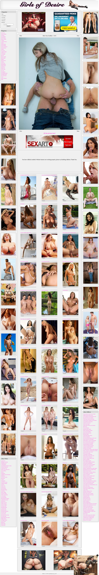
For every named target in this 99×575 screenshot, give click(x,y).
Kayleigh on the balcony (25, 175)
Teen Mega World (4, 73)
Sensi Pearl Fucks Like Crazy (68, 434)
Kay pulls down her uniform (88, 417)
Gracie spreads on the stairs (88, 473)
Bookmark (3, 22)
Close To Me (3, 513)
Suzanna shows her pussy (87, 456)
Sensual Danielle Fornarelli (88, 444)
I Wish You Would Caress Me (88, 445)
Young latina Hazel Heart (87, 435)
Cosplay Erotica (4, 41)
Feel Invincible (3, 497)
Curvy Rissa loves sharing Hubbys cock (90, 484)
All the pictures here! (49, 133)
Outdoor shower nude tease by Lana (89, 504)
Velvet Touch (3, 521)
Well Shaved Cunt (66, 491)
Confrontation (3, 464)
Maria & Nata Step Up (87, 470)
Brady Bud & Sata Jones (5, 517)
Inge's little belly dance (87, 432)
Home (2, 14)
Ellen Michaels (44, 434)
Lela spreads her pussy (45, 261)
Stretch (2, 472)
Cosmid (2, 40)
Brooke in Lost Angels (87, 520)
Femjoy (2, 49)
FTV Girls (3, 50)
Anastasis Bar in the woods (88, 451)
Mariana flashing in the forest (88, 494)
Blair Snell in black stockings (68, 261)
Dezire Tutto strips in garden (88, 493)
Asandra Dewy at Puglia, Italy (88, 517)
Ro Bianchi (22, 203)
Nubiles (2, 61)
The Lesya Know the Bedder (88, 443)
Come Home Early (66, 175)
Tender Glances (4, 503)
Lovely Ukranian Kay (45, 376)
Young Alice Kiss (86, 496)
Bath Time (3, 478)
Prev (21, 35)
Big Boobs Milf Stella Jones (46, 347)
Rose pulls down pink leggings (88, 509)
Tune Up (2, 484)
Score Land (3, 69)
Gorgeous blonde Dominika (88, 446)
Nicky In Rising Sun (86, 502)
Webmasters (3, 20)
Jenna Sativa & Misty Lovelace (88, 488)
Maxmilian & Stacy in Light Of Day (89, 469)
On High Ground (4, 520)
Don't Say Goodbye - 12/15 (49, 35)
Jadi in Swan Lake (45, 290)
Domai (2, 42)
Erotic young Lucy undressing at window (90, 450)
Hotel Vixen (85, 513)
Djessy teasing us (86, 501)
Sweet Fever (3, 487)
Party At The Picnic (24, 462)
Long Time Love (4, 468)
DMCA (43, 573)
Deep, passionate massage (87, 430)
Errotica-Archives (4, 46)
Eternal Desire (3, 47)
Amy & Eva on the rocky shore (88, 516)
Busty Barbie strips (45, 232)
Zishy (2, 79)
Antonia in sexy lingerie (87, 477)
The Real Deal (65, 290)
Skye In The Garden (86, 453)
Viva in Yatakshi (86, 427)
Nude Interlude (44, 462)
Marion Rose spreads (45, 520)
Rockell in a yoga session (87, 508)
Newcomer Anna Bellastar (87, 463)
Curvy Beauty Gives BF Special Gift (89, 416)
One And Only (3, 516)
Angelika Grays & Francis (5, 474)
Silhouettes (3, 473)
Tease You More (4, 504)
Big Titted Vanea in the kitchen (88, 478)
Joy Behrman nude (86, 512)
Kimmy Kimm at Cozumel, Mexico (89, 472)
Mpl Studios (3, 58)
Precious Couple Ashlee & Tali (88, 458)
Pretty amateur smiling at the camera (27, 491)
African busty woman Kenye (88, 465)
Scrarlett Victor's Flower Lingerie (89, 464)
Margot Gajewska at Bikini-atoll (88, 475)
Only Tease (3, 63)
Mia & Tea (85, 426)
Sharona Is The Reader (87, 448)
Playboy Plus (3, 65)
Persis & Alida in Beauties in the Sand (89, 503)
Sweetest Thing (4, 493)
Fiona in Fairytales (86, 436)
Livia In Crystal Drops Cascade (88, 482)
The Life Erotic (4, 75)
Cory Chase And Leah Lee (46, 405)
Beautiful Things (4, 489)
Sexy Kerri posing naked (67, 347)
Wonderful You (3, 463)
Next (78, 35)
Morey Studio (3, 56)
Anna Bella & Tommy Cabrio (6, 465)
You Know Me (3, 506)
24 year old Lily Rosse (87, 467)
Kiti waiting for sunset (87, 460)
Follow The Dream (4, 494)
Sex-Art (2, 70)
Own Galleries (4, 15)
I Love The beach (45, 203)
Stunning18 (3, 71)
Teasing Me (3, 480)
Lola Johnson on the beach (87, 421)
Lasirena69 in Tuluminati (87, 454)
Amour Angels (3, 34)
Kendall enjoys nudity (87, 429)
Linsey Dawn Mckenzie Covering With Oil (49, 175)
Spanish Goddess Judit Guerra (26, 232)
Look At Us (3, 460)
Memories (3, 522)
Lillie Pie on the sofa (87, 422)
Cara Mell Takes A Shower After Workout (90, 449)
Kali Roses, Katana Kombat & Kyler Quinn (28, 290)
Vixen (2, 76)
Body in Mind (3, 39)
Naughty (22, 200)
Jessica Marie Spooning (87, 479)
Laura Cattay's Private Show (88, 483)
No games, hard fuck (87, 499)
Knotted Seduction (86, 497)
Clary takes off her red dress (88, 507)
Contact (2, 479)
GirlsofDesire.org (51, 573)
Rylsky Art (3, 68)
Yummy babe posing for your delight (69, 376)
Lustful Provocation (4, 499)
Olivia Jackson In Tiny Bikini (88, 439)
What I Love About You (5, 469)
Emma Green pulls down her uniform (89, 480)
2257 (56, 573)
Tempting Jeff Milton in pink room (89, 511)
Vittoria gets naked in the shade (88, 419)
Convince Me (3, 508)
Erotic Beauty (3, 45)
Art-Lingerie (3, 36)
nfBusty (2, 59)
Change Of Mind (4, 483)
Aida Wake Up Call (24, 434)
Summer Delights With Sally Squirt (69, 520)
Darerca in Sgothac (86, 474)
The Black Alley (4, 74)
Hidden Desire (3, 518)
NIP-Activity (3, 60)
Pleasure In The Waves (87, 492)
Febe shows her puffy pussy (88, 487)
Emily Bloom (3, 44)
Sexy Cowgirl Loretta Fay (87, 518)
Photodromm (3, 64)
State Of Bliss (3, 470)
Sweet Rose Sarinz (24, 520)
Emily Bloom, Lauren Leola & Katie (89, 440)
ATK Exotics (3, 37)
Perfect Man (3, 523)
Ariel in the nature (86, 424)
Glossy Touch (65, 203)
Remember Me (3, 509)
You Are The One (4, 477)
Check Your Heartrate (24, 405)
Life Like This (3, 512)
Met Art (2, 55)
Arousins (2, 35)
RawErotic (3, 66)
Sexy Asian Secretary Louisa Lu (88, 441)
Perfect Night (3, 492)
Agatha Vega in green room (88, 415)
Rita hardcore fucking (24, 261)
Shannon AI (65, 462)
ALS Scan (3, 32)
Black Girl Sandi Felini (25, 347)
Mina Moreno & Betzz (5, 498)
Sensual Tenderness (4, 467)
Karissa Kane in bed (86, 498)
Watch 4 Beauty (4, 78)
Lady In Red (85, 489)
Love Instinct (3, 496)
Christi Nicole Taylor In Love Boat (89, 414)
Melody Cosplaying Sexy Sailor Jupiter (90, 468)
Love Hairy (3, 54)
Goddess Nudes (4, 51)
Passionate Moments (4, 511)
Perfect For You (4, 502)
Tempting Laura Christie (67, 405)
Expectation (3, 525)
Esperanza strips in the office (47, 491)
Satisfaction (3, 501)
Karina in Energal (86, 459)
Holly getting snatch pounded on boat (69, 232)
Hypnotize (3, 475)
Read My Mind (86, 434)
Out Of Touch (3, 488)
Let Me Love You (4, 482)
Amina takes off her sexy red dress (89, 425)
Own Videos (3, 17)
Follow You (3, 485)
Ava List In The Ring (87, 431)
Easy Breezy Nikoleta (24, 376)
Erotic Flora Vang (86, 485)
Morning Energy (4, 507)
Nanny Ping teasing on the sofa (88, 455)
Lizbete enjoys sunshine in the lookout (90, 420)
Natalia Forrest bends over (87, 506)
